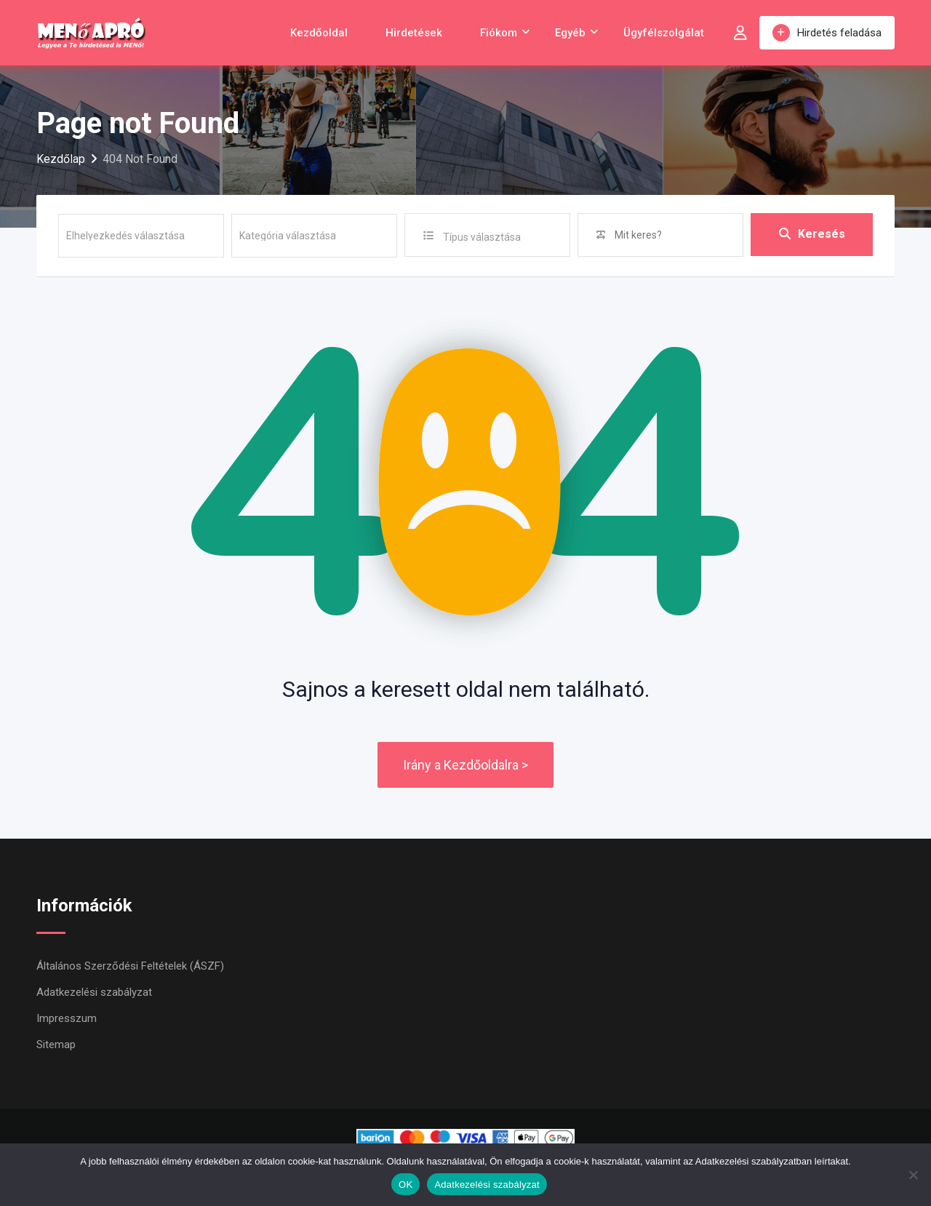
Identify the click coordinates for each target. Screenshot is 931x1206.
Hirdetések (413, 32)
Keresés (812, 234)
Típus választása (482, 237)
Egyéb (570, 32)
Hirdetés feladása (827, 32)
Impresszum (66, 1018)
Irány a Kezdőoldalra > (465, 764)
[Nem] (913, 1174)
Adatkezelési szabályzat (94, 992)
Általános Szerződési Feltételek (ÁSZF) (130, 966)
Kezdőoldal (319, 32)
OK (405, 1184)
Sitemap (56, 1044)
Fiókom (498, 32)
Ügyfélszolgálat (663, 32)
